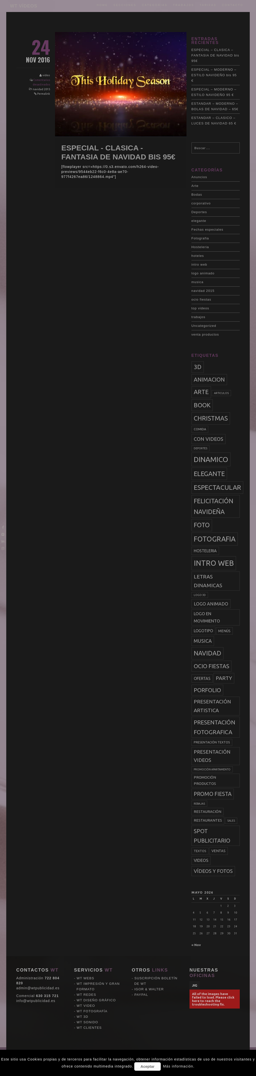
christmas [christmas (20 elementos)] (211, 418)
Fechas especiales (208, 229)
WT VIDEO (86, 972)
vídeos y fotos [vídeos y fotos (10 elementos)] (213, 871)
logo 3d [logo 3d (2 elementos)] (200, 594)
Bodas (197, 194)
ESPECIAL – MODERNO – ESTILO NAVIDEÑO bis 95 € (214, 75)
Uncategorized (204, 326)
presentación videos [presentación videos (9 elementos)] (212, 756)
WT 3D (82, 983)
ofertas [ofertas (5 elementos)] (202, 678)
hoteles (198, 256)
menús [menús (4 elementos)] (224, 631)
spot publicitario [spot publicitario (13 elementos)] (212, 836)
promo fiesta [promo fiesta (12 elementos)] (213, 794)
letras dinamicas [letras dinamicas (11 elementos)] (208, 580)
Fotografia (200, 238)
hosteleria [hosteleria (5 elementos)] (205, 550)
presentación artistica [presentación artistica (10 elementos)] (212, 706)
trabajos (183, 4)
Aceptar (147, 1066)
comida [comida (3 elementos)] (200, 429)
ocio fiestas (201, 299)
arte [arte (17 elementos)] (201, 392)
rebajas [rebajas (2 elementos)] (199, 803)
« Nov (196, 945)
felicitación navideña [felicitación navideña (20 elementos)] (213, 506)
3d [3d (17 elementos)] (198, 367)
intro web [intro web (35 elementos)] (214, 563)
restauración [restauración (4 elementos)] (207, 812)
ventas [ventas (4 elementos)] (219, 851)
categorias (155, 4)
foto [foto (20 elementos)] (202, 525)
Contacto (232, 4)
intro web (200, 264)
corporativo (201, 203)
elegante (199, 221)
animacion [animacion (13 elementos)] (209, 379)
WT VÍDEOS (23, 5)
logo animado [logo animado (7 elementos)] (211, 603)
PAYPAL (141, 961)
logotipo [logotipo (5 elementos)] (203, 630)
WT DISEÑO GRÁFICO (96, 966)
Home (102, 4)
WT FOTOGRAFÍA (92, 977)
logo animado (203, 273)
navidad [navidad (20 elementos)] (207, 653)
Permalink (43, 93)
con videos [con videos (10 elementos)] (208, 439)
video (46, 75)
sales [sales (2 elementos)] (231, 820)
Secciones (125, 4)
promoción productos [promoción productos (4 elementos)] (205, 780)
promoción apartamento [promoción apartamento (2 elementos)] (212, 769)
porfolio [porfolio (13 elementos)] (207, 690)
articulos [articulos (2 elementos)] (221, 393)
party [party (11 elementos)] (224, 678)
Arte (195, 186)
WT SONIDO (87, 988)
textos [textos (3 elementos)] (200, 851)
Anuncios (199, 177)
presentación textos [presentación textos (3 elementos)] (212, 742)
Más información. (178, 1066)
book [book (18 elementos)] (202, 405)
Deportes (199, 212)
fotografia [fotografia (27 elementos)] (215, 539)
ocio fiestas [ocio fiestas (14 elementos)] (211, 666)
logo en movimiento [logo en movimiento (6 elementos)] (207, 617)
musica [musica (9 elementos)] (203, 641)
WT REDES (86, 961)
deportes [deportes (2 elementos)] (200, 448)
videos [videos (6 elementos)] (201, 860)
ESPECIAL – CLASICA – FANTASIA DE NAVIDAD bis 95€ (215, 55)
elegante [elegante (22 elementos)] (209, 473)
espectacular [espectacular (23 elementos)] (217, 487)
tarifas (208, 4)
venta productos (205, 334)
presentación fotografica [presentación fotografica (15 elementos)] (214, 727)
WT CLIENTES (89, 994)
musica (198, 282)
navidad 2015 (41, 89)
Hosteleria (200, 247)
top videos (200, 308)
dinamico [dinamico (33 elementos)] (211, 459)
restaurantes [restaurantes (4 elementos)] (208, 820)
